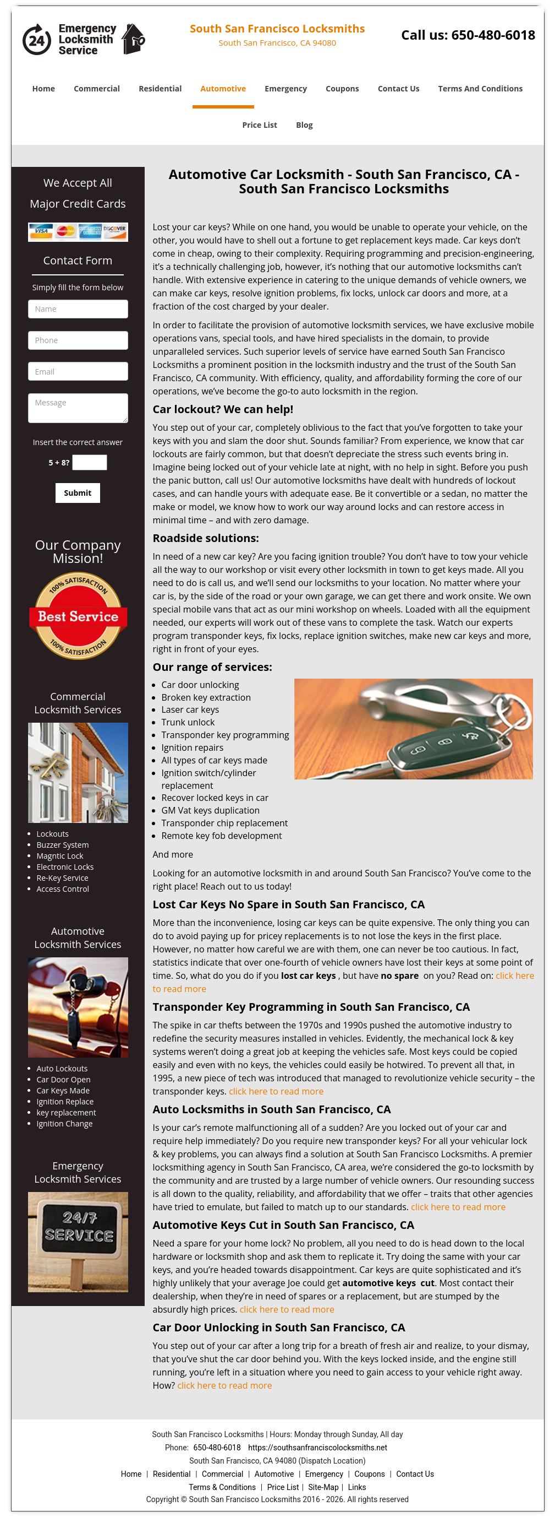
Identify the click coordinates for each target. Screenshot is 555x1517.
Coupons (342, 88)
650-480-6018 (494, 34)
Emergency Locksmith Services (77, 1172)
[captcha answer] (89, 462)
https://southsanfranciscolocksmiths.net (317, 1447)
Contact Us (399, 88)
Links (357, 1487)
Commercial (97, 88)
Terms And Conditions (480, 88)
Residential (160, 88)
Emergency (286, 88)
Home (43, 88)
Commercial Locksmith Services (77, 703)
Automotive (223, 88)
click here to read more (276, 1091)
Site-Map (324, 1487)
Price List (259, 125)
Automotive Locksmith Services (77, 937)
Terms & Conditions (222, 1487)
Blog (304, 125)
